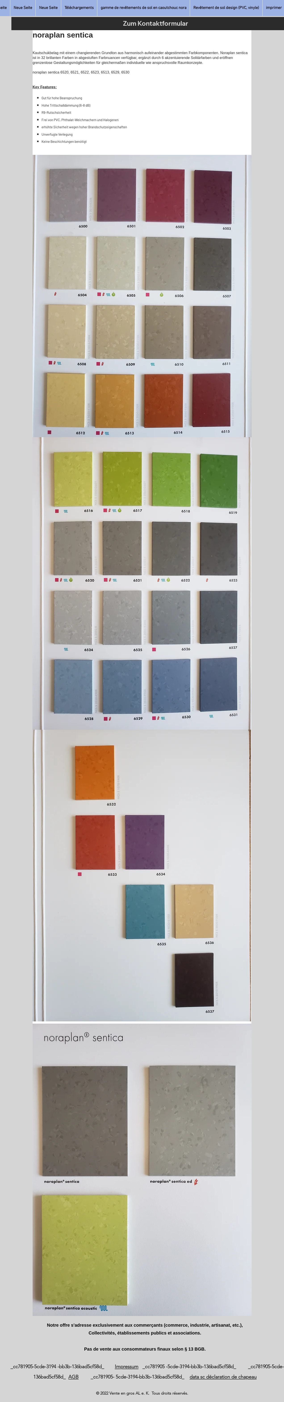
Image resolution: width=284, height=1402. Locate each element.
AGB (73, 1377)
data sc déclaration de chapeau (223, 1377)
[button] (143, 8)
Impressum (126, 1367)
